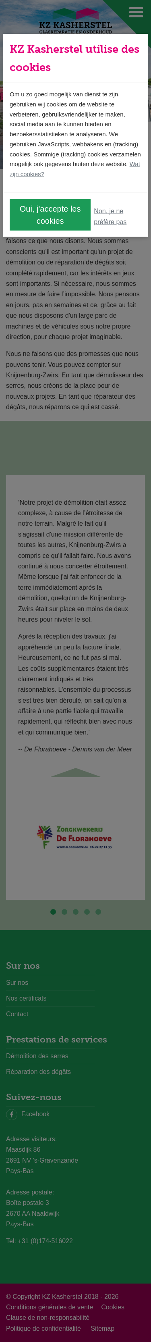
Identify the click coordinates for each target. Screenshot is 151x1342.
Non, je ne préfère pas (110, 216)
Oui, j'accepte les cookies (50, 214)
